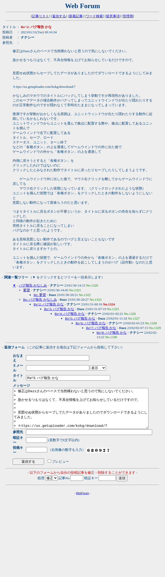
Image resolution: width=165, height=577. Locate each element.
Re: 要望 (40, 295)
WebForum (82, 481)
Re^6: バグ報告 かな (91, 323)
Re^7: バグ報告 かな (101, 328)
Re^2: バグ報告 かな (49, 304)
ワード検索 (94, 16)
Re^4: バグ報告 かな (70, 314)
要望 (26, 290)
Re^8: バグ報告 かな (112, 333)
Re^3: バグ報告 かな (59, 309)
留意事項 (113, 16)
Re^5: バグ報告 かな (80, 318)
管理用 (128, 16)
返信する (59, 16)
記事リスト (40, 16)
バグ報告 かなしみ (33, 285)
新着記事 (76, 16)
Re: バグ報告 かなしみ (40, 299)
